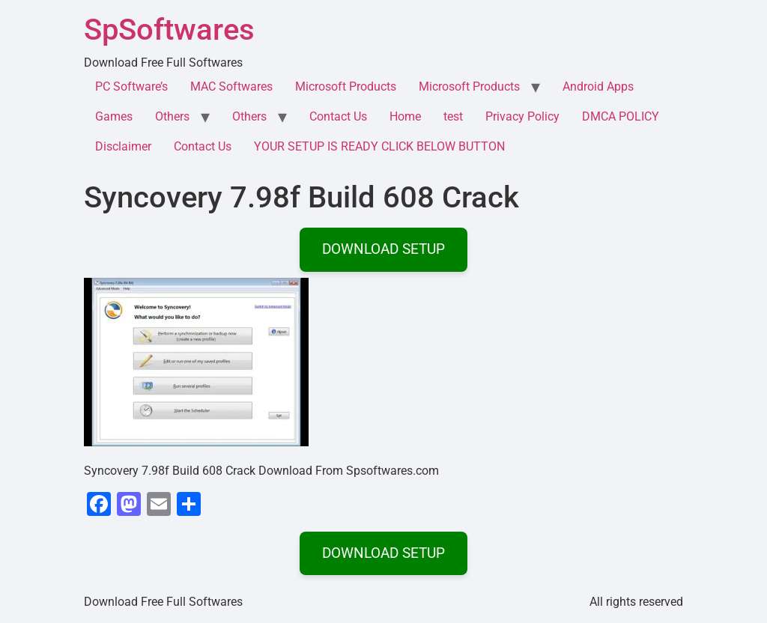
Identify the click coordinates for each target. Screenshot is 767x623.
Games (114, 116)
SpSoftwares (169, 29)
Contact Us (338, 116)
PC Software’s (131, 86)
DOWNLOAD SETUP (383, 249)
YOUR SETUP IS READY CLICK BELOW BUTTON (379, 146)
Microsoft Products (345, 86)
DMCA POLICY (620, 116)
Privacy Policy (522, 116)
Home (405, 116)
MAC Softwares (231, 86)
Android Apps (598, 86)
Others (172, 116)
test (453, 116)
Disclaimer (123, 146)
